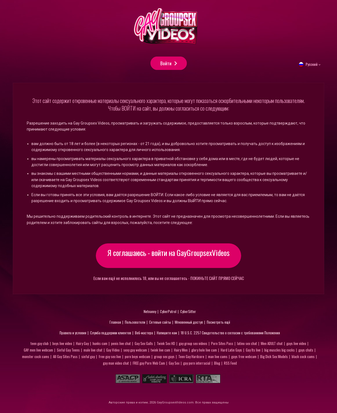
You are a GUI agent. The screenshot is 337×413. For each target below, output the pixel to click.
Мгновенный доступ (189, 323)
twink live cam (160, 351)
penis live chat (121, 344)
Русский (312, 68)
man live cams (217, 357)
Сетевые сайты (160, 323)
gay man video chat (116, 364)
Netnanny (150, 312)
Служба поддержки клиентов (110, 334)
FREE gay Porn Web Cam (149, 364)
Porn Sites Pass (222, 344)
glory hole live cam (204, 351)
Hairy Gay (82, 344)
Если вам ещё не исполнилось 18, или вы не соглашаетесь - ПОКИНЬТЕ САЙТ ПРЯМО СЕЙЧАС (168, 279)
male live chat (93, 351)
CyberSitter (188, 312)
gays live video (296, 344)
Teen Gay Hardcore (191, 357)
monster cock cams (35, 357)
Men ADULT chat (272, 344)
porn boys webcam (137, 357)
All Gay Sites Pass (65, 357)
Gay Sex (174, 364)
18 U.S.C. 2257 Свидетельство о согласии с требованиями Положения (230, 334)
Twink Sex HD (166, 344)
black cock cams (303, 357)
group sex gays (164, 357)
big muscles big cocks (279, 351)
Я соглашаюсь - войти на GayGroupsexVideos (168, 256)
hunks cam (100, 344)
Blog (217, 364)
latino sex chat (247, 344)
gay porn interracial (196, 364)
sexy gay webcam (135, 351)
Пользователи (135, 323)
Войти (166, 65)
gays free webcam (243, 357)
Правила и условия (73, 334)
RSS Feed (230, 364)
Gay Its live (253, 351)
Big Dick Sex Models (274, 357)
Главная (115, 323)
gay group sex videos (193, 344)
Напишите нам (167, 334)
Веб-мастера (144, 334)
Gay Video (113, 351)
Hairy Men (181, 351)
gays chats (305, 351)
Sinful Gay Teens (68, 351)
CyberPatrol (168, 312)
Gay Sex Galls (144, 344)
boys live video (62, 344)
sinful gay (88, 357)
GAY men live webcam (38, 351)
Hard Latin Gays (231, 351)
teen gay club (40, 344)
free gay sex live (110, 357)
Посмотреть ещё (218, 323)
